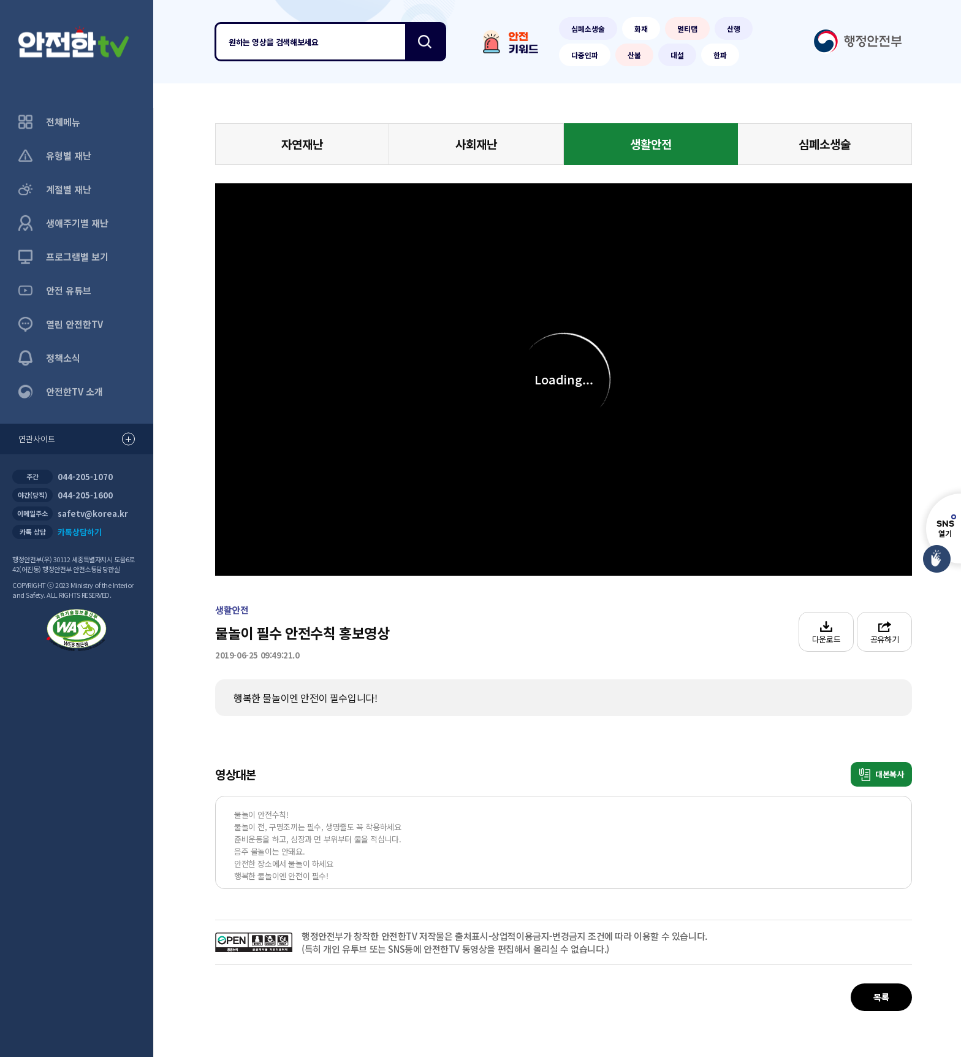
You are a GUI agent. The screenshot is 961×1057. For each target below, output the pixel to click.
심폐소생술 (588, 28)
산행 (733, 28)
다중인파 (584, 55)
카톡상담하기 (80, 532)
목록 (881, 997)
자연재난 (302, 143)
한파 (720, 55)
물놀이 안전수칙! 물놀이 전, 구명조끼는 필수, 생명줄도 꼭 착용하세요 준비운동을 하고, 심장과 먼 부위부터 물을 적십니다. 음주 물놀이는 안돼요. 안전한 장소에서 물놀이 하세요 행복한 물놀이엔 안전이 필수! (318, 845)
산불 (634, 55)
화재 (641, 28)
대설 (677, 55)
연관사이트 (76, 439)
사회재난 (476, 143)
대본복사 (881, 774)
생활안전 (651, 143)
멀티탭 (687, 28)
